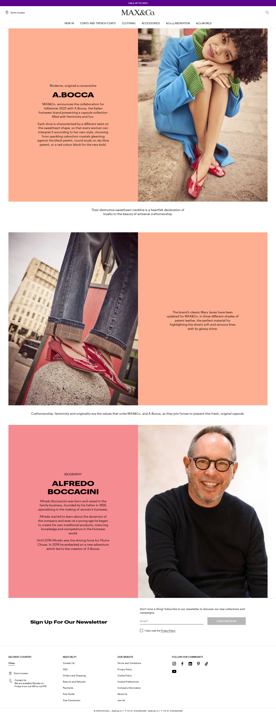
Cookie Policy (124, 676)
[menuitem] (69, 24)
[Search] (264, 14)
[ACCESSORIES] (151, 24)
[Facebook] (182, 665)
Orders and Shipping (74, 676)
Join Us (121, 701)
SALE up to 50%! (138, 3)
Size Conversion (71, 701)
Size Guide (69, 695)
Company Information (129, 689)
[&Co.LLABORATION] (178, 24)
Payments (68, 689)
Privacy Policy (168, 631)
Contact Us (69, 664)
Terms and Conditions (129, 664)
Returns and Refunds (74, 682)
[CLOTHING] (129, 24)
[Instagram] (174, 665)
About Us (122, 695)
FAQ (65, 670)
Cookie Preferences (128, 682)
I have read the (160, 631)
